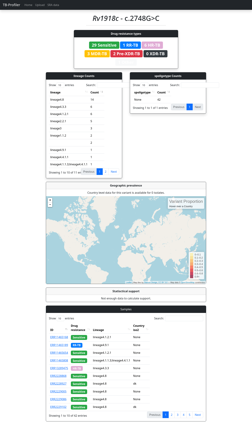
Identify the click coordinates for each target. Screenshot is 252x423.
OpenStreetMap (188, 282)
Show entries (61, 85)
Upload (40, 5)
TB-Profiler (11, 4)
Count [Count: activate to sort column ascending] (94, 92)
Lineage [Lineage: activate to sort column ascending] (105, 326)
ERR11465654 (59, 348)
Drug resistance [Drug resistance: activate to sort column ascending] (82, 326)
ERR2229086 (58, 395)
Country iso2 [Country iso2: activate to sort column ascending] (148, 326)
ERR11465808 (59, 356)
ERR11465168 (59, 333)
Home (28, 5)
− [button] (50, 205)
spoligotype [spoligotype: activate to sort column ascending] (142, 92)
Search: (110, 85)
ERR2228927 (58, 379)
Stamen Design (150, 282)
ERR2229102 (58, 403)
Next (114, 172)
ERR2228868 (58, 372)
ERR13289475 (59, 364)
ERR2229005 (58, 387)
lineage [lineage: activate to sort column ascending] (55, 92)
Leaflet (129, 282)
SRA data (53, 5)
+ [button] (50, 200)
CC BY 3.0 (162, 282)
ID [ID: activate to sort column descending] (51, 326)
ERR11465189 (59, 341)
